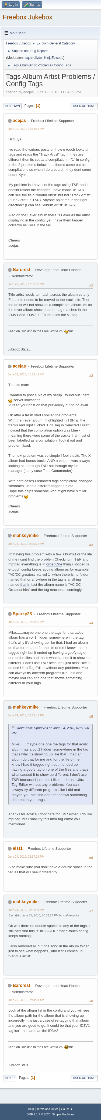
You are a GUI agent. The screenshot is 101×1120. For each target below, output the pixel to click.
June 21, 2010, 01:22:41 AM (26, 374)
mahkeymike (26, 535)
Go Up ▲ (67, 1109)
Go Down (12, 106)
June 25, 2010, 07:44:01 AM (26, 1000)
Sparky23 (22, 614)
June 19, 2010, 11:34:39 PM (26, 128)
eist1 (17, 848)
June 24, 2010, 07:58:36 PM (26, 621)
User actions (84, 106)
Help (31, 1109)
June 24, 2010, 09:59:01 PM (26, 910)
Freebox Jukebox (27, 17)
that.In (25, 584)
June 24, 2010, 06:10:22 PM (26, 543)
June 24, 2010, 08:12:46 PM (26, 715)
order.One (54, 564)
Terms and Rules (47, 1109)
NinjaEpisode (53, 58)
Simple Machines (63, 1114)
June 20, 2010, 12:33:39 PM (26, 284)
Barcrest (21, 269)
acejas (19, 120)
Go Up (10, 1078)
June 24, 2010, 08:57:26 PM (26, 856)
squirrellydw (33, 58)
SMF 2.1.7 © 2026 (38, 1114)
